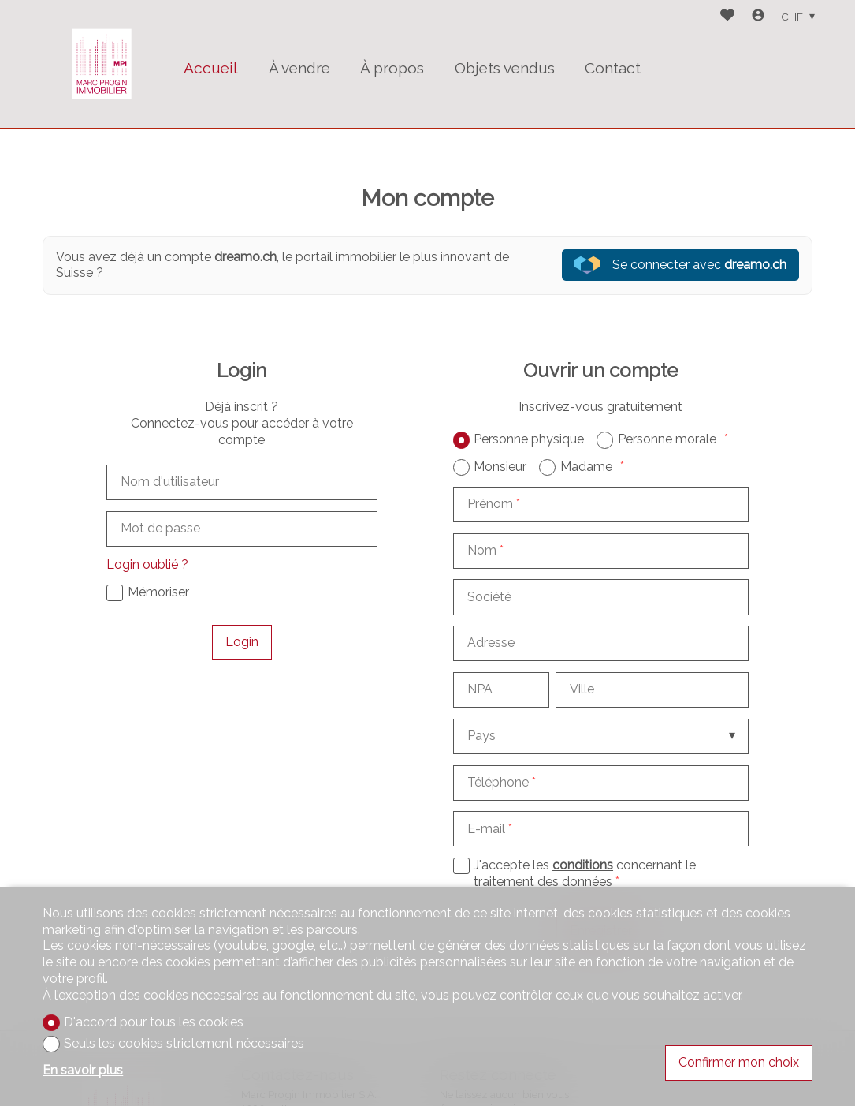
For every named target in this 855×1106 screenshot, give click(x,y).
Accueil (211, 68)
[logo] (102, 64)
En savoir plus (83, 1070)
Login (241, 641)
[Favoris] (727, 17)
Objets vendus (505, 68)
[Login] (758, 17)
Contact (613, 68)
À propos (392, 68)
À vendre (299, 68)
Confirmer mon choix (738, 1062)
